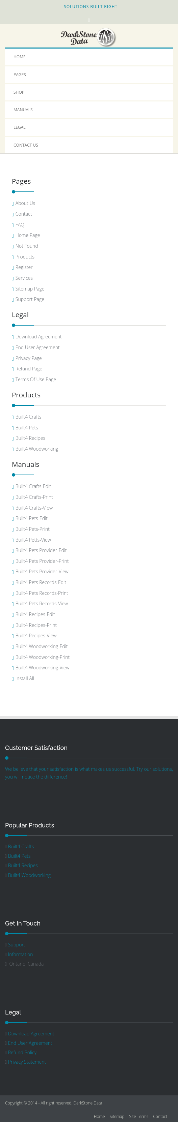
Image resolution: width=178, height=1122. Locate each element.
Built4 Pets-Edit (32, 518)
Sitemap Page (30, 288)
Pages (20, 75)
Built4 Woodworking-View (43, 667)
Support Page (30, 299)
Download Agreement (39, 336)
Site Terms (139, 1116)
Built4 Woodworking (37, 449)
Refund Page (29, 368)
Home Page (28, 235)
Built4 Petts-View (33, 540)
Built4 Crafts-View (34, 508)
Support (16, 944)
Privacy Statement (27, 1062)
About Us (25, 203)
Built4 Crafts (29, 417)
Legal (20, 127)
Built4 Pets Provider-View (42, 571)
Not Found (27, 246)
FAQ (20, 224)
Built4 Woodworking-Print (43, 657)
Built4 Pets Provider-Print (42, 561)
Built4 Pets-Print (33, 529)
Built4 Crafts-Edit (33, 486)
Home (20, 57)
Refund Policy (22, 1052)
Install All (25, 678)
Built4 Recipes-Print (36, 625)
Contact (24, 214)
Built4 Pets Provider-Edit (41, 550)
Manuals (23, 110)
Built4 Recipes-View (36, 635)
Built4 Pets (27, 427)
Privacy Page (29, 358)
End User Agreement (38, 347)
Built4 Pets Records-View (42, 603)
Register (24, 267)
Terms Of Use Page (36, 379)
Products (25, 256)
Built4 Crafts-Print (34, 497)
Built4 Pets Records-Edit (41, 582)
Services (24, 278)
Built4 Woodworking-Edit (42, 646)
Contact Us (26, 145)
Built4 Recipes (30, 438)
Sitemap (117, 1116)
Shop (19, 92)
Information (20, 954)
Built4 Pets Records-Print (42, 593)
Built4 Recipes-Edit (35, 614)
